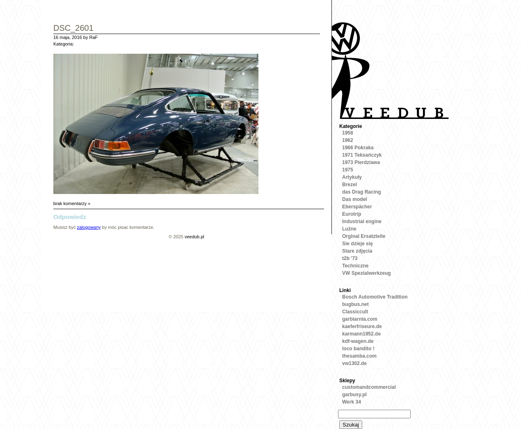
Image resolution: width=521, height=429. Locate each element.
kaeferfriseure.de (362, 326)
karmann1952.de (361, 334)
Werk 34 (351, 402)
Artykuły (352, 177)
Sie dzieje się (357, 243)
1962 (347, 140)
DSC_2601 (73, 28)
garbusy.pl (354, 394)
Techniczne (355, 266)
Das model (354, 199)
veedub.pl (194, 236)
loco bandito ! (358, 348)
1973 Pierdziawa (361, 162)
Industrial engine (362, 221)
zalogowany (89, 227)
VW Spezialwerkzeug (366, 273)
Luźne (349, 229)
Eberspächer (357, 207)
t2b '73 (350, 258)
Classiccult (355, 312)
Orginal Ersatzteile (363, 236)
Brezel (349, 184)
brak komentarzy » (71, 203)
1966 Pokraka (358, 148)
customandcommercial (369, 387)
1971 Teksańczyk (362, 155)
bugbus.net (355, 304)
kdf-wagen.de (358, 341)
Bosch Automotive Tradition (375, 297)
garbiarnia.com (359, 319)
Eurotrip (351, 214)
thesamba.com (359, 356)
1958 (347, 133)
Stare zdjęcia (357, 251)
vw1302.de (354, 363)
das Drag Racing (361, 192)
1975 (347, 170)
